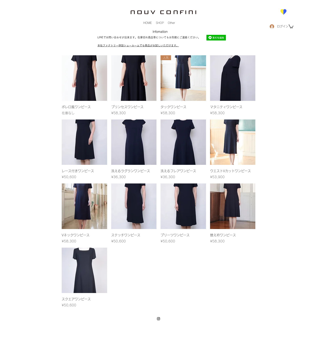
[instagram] (158, 319)
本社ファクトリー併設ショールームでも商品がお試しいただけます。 (138, 45)
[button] (290, 26)
